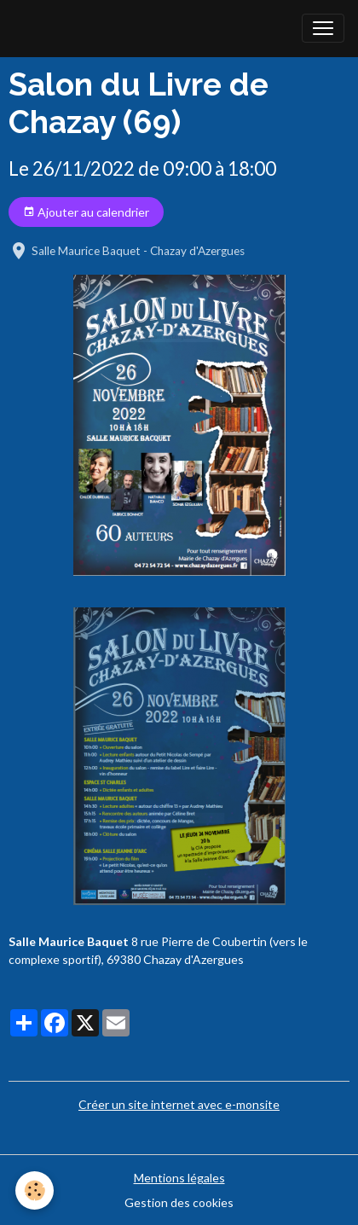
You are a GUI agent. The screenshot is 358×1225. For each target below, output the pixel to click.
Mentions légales (179, 1177)
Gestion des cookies (179, 1202)
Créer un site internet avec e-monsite (179, 1104)
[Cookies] (34, 1190)
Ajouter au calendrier (86, 212)
